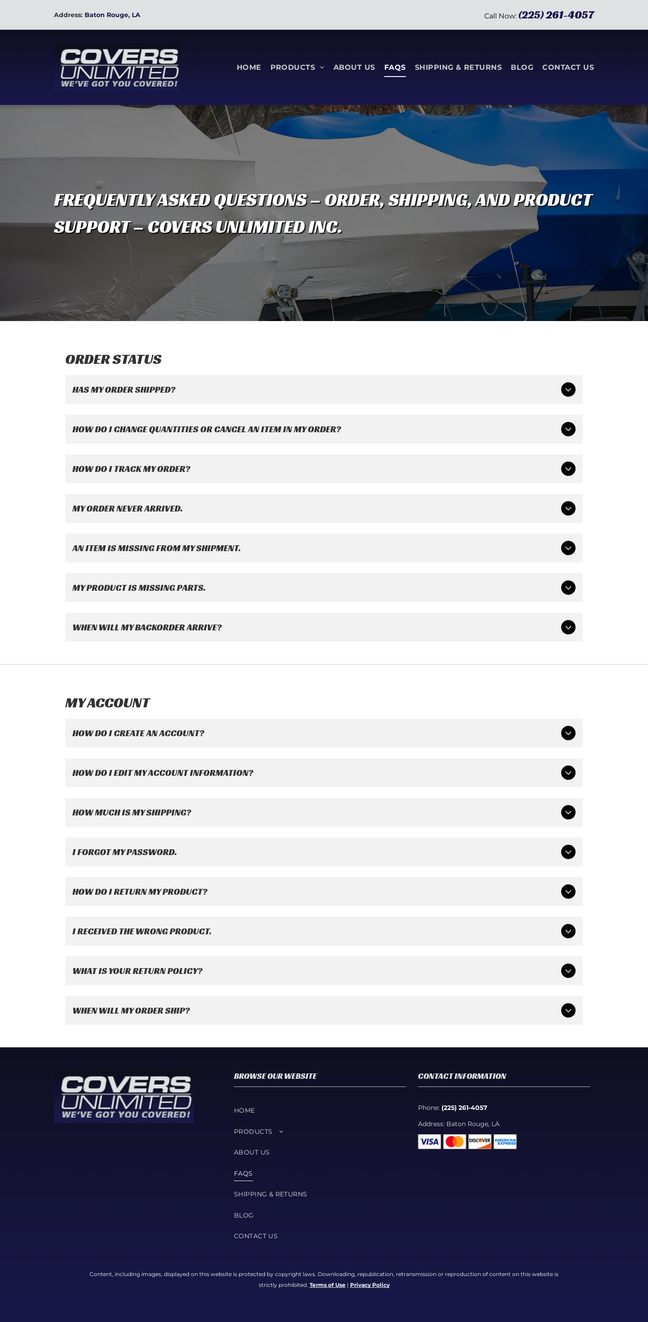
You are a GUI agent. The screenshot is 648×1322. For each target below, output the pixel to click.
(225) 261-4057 (556, 15)
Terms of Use (328, 1284)
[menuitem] (244, 67)
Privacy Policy (370, 1284)
